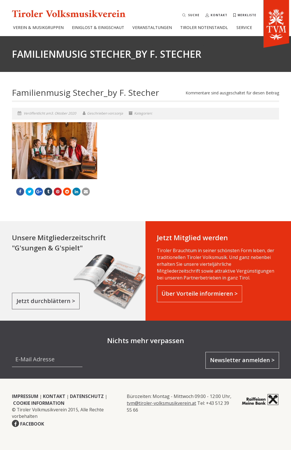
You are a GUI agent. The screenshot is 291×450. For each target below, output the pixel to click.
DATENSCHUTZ (87, 396)
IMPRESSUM (25, 396)
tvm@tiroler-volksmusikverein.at (161, 403)
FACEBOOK (32, 424)
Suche (193, 15)
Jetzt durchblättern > (45, 301)
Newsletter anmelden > (242, 360)
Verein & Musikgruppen (38, 36)
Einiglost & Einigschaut (98, 36)
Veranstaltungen (152, 36)
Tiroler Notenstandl (204, 36)
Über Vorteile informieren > (199, 293)
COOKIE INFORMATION (39, 403)
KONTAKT (54, 396)
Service (244, 36)
